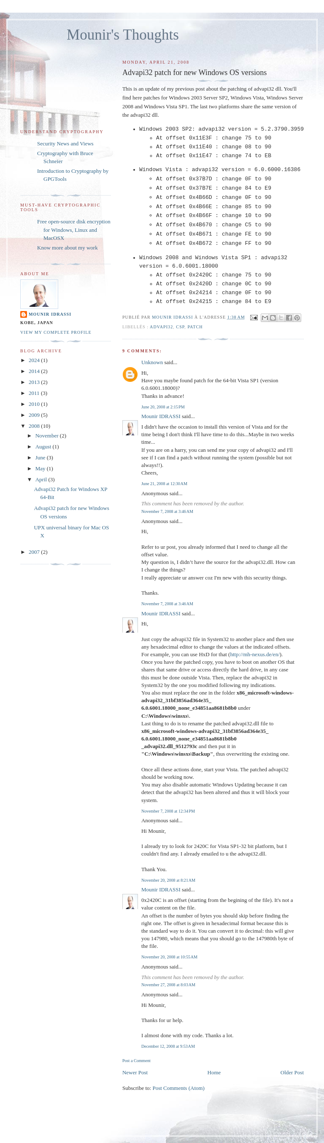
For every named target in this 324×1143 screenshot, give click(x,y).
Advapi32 (161, 327)
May (41, 468)
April (42, 479)
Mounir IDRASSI (161, 416)
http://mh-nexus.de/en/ (254, 654)
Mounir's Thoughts (123, 35)
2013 (35, 382)
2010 (35, 404)
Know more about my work (67, 247)
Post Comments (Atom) (178, 1088)
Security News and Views (65, 143)
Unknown (152, 362)
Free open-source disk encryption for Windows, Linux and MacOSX (74, 229)
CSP (180, 327)
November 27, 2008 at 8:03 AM (168, 984)
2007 (35, 552)
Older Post (292, 1072)
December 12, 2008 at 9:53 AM (168, 1046)
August (44, 446)
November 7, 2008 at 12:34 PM (168, 811)
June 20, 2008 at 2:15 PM (163, 407)
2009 (35, 415)
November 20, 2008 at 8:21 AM (168, 880)
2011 (35, 393)
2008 (35, 426)
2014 (35, 371)
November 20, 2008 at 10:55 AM (169, 957)
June (41, 457)
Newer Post (135, 1072)
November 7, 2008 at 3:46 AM (167, 511)
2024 (35, 360)
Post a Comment (136, 1060)
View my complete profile (56, 332)
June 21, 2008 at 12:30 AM (164, 483)
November (47, 435)
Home (214, 1072)
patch (194, 327)
